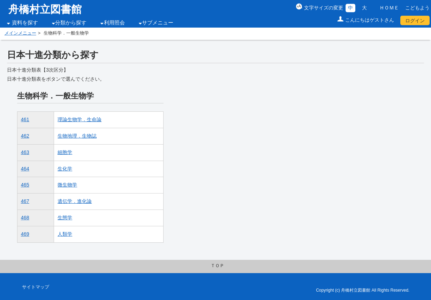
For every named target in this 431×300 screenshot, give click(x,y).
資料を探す (25, 22)
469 (25, 234)
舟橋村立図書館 (45, 9)
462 (25, 136)
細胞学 (65, 152)
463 (25, 152)
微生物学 (67, 185)
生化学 (65, 168)
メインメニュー (20, 33)
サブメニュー (157, 22)
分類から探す (70, 22)
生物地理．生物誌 (77, 136)
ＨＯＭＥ (389, 7)
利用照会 (114, 22)
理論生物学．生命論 (79, 119)
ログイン (415, 20)
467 (25, 201)
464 (25, 168)
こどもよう (417, 7)
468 (25, 217)
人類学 (65, 234)
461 (25, 119)
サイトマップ (35, 287)
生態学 (65, 217)
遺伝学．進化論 (75, 201)
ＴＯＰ (217, 265)
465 (25, 185)
